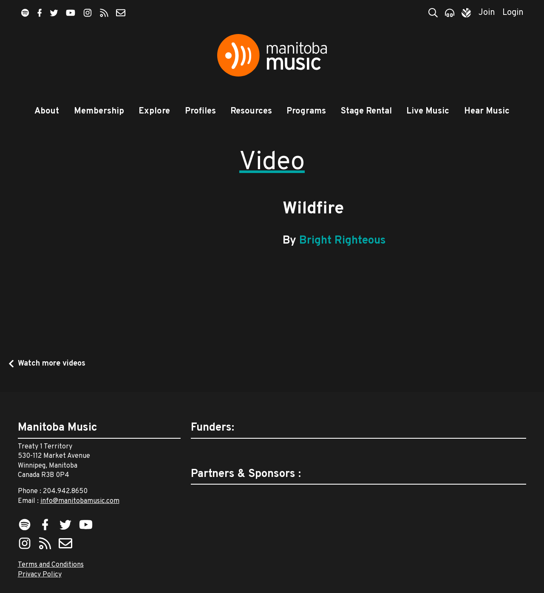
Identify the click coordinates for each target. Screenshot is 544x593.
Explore (154, 111)
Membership (99, 111)
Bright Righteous (342, 241)
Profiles (200, 111)
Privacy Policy (40, 574)
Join (487, 12)
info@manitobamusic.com (79, 501)
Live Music (427, 111)
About (46, 111)
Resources (251, 111)
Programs (306, 111)
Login (513, 12)
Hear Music (487, 111)
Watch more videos (51, 364)
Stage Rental (366, 111)
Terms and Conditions (51, 565)
